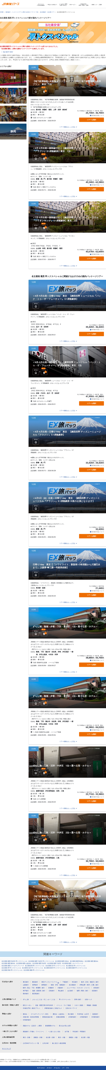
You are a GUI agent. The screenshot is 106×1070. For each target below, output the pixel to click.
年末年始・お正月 (83, 1014)
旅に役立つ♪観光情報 (59, 1043)
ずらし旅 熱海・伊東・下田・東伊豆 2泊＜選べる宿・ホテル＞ (65, 696)
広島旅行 (52, 991)
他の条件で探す (8, 52)
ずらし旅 (26, 999)
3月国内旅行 (95, 1017)
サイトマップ (6, 1048)
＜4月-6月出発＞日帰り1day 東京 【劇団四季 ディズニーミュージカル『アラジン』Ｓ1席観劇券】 (67, 433)
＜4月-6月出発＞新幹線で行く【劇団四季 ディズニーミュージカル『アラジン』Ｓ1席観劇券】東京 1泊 (66, 149)
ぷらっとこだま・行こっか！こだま (43, 999)
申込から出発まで (52, 4)
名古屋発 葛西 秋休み (77, 961)
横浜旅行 (35, 982)
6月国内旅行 (27, 1020)
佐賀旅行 (95, 991)
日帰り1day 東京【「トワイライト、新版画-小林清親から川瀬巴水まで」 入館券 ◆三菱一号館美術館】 (66, 566)
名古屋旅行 (72, 985)
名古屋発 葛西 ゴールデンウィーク (13, 965)
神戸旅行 (26, 991)
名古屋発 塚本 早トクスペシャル (54, 968)
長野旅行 (35, 985)
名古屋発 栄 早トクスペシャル (75, 965)
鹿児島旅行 (35, 993)
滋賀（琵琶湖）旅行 (38, 991)
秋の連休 (71, 1014)
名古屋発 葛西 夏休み (91, 961)
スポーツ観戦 (78, 1005)
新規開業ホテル (50, 1026)
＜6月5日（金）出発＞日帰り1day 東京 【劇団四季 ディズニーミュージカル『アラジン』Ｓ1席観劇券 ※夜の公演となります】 (66, 499)
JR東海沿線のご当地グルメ (53, 1008)
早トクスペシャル (64, 999)
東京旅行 (26, 982)
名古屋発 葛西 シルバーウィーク (72, 963)
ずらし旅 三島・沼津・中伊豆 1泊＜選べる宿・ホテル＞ (62, 765)
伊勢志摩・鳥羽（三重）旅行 (89, 985)
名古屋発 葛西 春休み (8, 963)
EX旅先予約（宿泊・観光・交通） (83, 5)
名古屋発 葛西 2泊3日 (39, 963)
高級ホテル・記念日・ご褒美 (32, 1026)
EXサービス (72, 4)
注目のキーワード (71, 1008)
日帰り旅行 (77, 999)
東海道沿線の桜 (47, 1017)
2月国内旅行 (84, 1017)
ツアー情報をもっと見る (67, 127)
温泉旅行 (95, 1014)
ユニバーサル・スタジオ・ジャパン (78, 988)
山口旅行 (70, 991)
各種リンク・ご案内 (97, 4)
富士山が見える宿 (64, 1026)
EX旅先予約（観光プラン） (32, 1008)
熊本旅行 (26, 993)
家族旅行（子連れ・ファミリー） (34, 1031)
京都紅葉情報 (60, 1017)
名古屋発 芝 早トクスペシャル (55, 965)
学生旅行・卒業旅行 (79, 1031)
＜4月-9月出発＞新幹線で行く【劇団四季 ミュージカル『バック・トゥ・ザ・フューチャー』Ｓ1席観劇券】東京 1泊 (67, 364)
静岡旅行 (44, 985)
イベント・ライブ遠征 (63, 1005)
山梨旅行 (26, 985)
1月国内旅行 (72, 1017)
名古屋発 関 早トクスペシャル (34, 965)
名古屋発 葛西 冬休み (62, 961)
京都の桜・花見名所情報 (31, 1017)
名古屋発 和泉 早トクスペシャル (12, 970)
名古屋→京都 (50, 1037)
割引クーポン (27, 1005)
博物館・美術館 (92, 1005)
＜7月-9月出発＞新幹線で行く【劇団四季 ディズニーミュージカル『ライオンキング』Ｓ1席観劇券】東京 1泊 (66, 219)
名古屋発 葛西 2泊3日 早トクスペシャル (14, 961)
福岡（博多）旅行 (82, 991)
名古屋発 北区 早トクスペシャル (32, 968)
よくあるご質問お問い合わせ (63, 5)
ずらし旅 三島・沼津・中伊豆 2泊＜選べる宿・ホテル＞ (62, 832)
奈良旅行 (96, 988)
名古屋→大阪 (85, 1037)
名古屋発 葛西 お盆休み (23, 963)
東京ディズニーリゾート (50, 982)
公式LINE (45, 1043)
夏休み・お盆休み (58, 1014)
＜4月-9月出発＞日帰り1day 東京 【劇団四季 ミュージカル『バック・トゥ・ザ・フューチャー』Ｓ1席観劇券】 (67, 297)
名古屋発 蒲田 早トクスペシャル (76, 968)
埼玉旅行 (75, 982)
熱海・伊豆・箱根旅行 (58, 985)
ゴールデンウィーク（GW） (40, 1014)
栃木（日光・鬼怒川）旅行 (90, 982)
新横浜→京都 (38, 1037)
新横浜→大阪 (73, 1037)
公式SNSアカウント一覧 (31, 1043)
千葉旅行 (65, 982)
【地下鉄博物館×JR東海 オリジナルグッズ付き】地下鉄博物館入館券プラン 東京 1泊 (67, 83)
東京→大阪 (61, 1037)
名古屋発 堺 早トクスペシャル (11, 968)
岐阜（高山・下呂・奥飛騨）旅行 (34, 988)
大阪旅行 (60, 988)
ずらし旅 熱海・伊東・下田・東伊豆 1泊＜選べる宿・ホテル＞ (65, 626)
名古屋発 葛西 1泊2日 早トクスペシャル (41, 961)
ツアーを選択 (91, 120)
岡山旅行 (61, 991)
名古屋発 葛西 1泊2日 (54, 963)
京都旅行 (51, 988)
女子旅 (67, 1031)
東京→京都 (26, 1037)
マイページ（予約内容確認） (40, 5)
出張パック (88, 999)
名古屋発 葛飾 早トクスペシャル (33, 970)
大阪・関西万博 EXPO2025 (44, 1005)
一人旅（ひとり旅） (54, 1031)
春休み (25, 1014)
